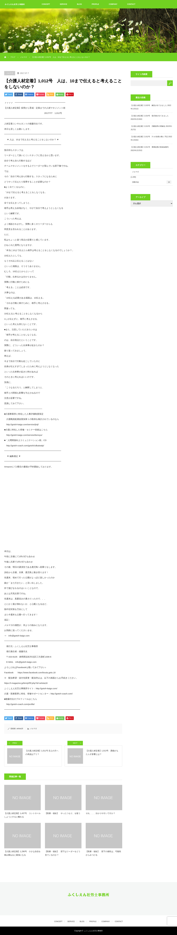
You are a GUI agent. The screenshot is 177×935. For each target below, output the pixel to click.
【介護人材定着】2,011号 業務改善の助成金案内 (150, 147)
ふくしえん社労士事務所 (93, 931)
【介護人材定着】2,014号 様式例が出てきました (150, 116)
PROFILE (95, 4)
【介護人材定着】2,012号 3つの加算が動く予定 (149, 137)
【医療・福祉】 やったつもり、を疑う (62, 813)
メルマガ (9, 73)
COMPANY (113, 4)
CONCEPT (46, 4)
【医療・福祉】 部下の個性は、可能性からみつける (103, 853)
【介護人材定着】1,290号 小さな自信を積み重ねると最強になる (22, 853)
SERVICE (63, 4)
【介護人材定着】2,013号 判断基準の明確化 (148, 126)
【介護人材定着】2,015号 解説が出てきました (149, 105)
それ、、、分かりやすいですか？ (100, 813)
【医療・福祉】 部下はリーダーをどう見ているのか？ (62, 853)
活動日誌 (151, 182)
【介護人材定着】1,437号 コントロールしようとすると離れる (22, 815)
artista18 (20, 729)
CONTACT (131, 4)
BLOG (79, 4)
